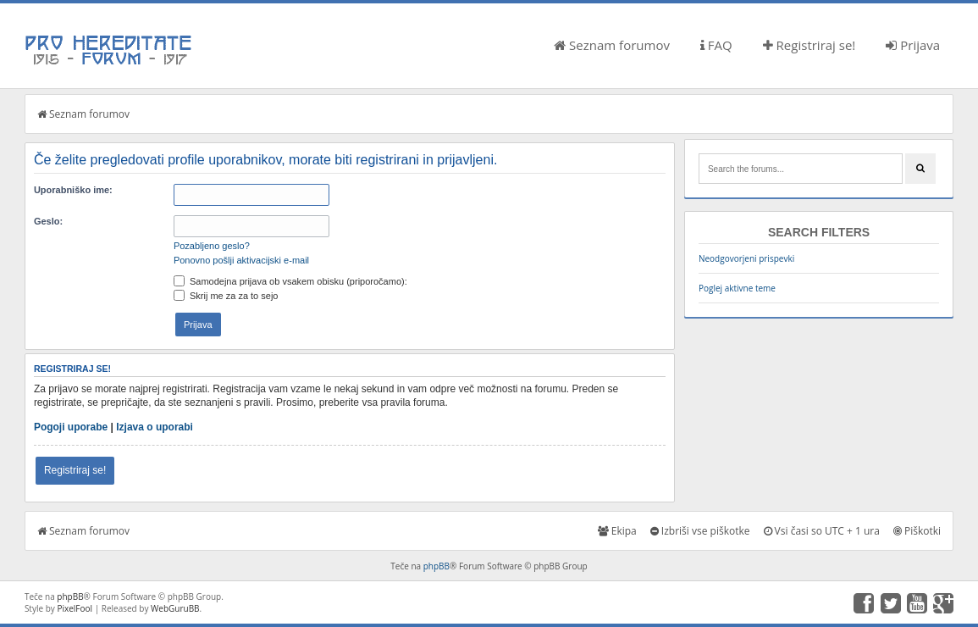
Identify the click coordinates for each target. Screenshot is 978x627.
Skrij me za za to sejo (226, 296)
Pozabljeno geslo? (212, 246)
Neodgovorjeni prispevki (746, 258)
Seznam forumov (612, 44)
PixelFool (74, 608)
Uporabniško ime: (73, 190)
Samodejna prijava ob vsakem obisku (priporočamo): (290, 281)
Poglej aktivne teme (737, 288)
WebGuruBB (175, 608)
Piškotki (917, 531)
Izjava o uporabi (154, 427)
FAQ (716, 44)
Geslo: (48, 221)
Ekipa (617, 531)
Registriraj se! (809, 44)
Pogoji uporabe (71, 427)
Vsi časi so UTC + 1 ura (822, 531)
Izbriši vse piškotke (700, 531)
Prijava (913, 44)
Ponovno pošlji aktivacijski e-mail (241, 260)
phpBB (436, 566)
